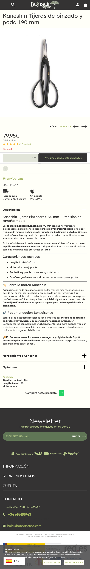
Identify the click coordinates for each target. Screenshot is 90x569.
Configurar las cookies (54, 557)
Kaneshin (8, 376)
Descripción (11, 209)
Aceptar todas (52, 562)
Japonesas (65, 126)
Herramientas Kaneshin (20, 355)
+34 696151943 (19, 514)
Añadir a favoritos (5, 168)
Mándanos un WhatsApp (23, 507)
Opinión (25, 144)
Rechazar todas (74, 562)
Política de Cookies (24, 554)
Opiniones (10, 367)
